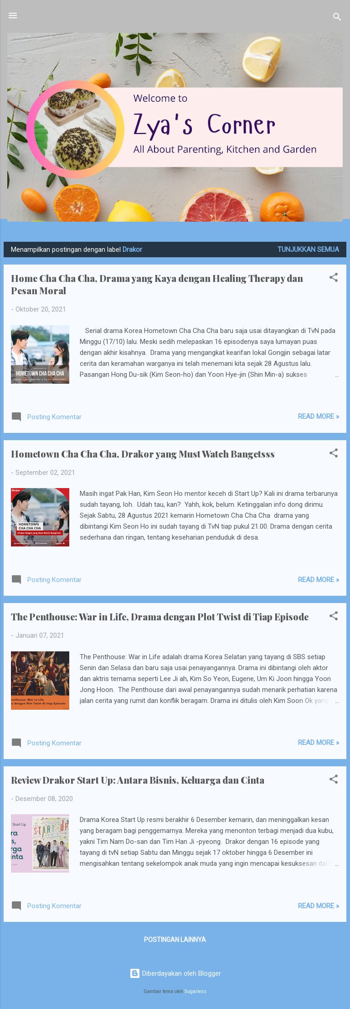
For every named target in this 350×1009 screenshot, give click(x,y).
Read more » (318, 416)
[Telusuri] (337, 18)
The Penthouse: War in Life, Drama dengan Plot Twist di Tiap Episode (160, 616)
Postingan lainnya (175, 939)
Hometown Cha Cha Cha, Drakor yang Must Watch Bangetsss (143, 453)
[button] (333, 279)
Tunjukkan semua (308, 249)
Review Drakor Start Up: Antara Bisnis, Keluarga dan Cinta (137, 780)
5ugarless (195, 991)
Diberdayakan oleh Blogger (175, 973)
